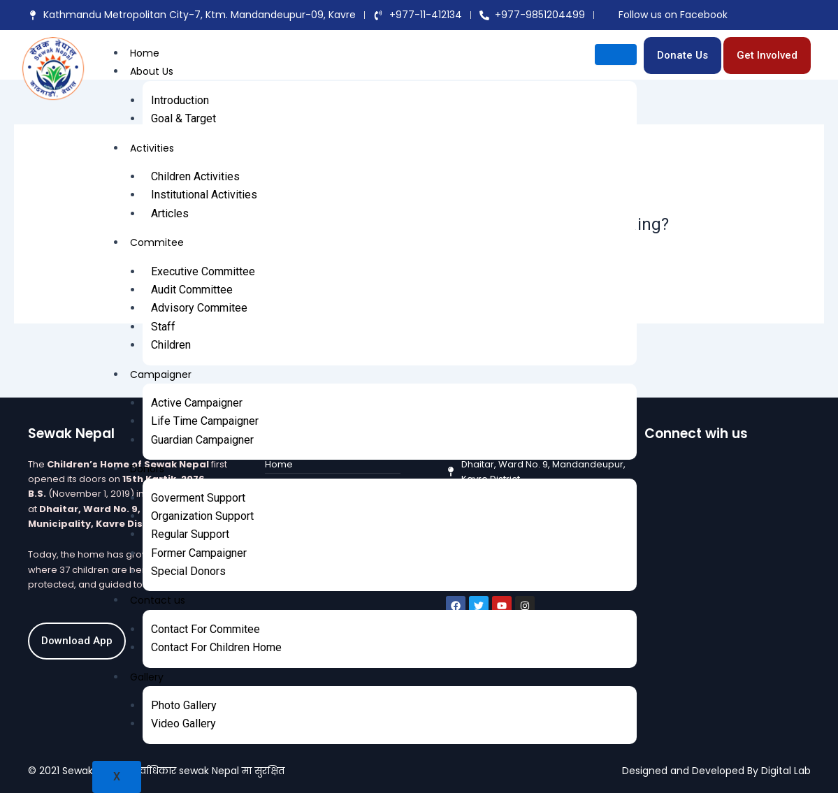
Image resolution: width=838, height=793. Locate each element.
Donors (147, 469)
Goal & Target (183, 118)
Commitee (157, 242)
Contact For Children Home (216, 647)
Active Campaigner (197, 402)
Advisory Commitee (199, 307)
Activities (152, 148)
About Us (151, 71)
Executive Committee (203, 271)
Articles (170, 213)
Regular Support (190, 534)
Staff (163, 326)
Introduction (180, 100)
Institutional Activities (204, 194)
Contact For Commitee (205, 629)
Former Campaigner (199, 553)
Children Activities (195, 176)
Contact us (157, 600)
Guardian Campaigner (202, 439)
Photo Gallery (184, 705)
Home (144, 53)
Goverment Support (198, 497)
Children (171, 344)
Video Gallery (183, 723)
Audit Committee (192, 289)
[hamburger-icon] (616, 54)
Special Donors (188, 571)
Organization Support (202, 516)
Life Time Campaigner (205, 421)
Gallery (147, 677)
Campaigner (161, 374)
